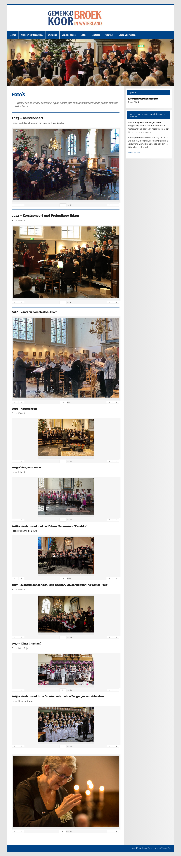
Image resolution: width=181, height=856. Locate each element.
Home (13, 35)
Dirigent (52, 35)
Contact (109, 35)
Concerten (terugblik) (32, 35)
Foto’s (83, 35)
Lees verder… (134, 152)
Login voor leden (127, 35)
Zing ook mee (69, 35)
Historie (96, 35)
